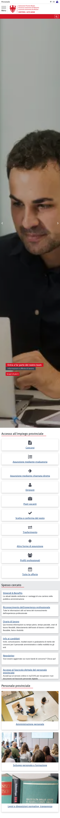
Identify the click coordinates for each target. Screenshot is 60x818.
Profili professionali (30, 560)
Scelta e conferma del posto (30, 518)
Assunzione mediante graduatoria (30, 461)
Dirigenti (30, 490)
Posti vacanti (30, 504)
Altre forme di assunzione (30, 546)
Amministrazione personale (30, 724)
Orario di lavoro (11, 621)
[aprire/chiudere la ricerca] (56, 16)
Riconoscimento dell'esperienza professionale (26, 607)
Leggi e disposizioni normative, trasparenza (30, 806)
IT (51, 2)
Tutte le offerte (30, 574)
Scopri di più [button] (12, 374)
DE (54, 2)
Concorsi (30, 447)
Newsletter (8, 655)
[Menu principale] (3, 9)
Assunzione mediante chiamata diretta (30, 475)
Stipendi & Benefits (12, 593)
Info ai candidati (11, 638)
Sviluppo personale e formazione (30, 765)
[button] (2, 223)
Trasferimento (30, 532)
